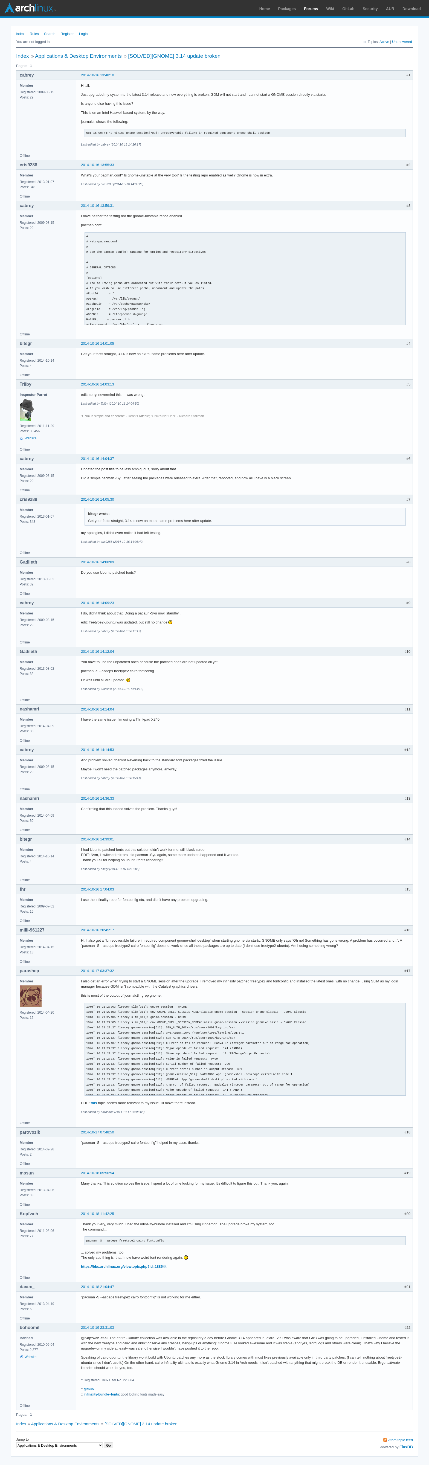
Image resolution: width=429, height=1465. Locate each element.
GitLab (348, 9)
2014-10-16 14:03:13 (97, 384)
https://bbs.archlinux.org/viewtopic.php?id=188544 (124, 1266)
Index (20, 34)
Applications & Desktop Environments (78, 56)
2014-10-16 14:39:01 (97, 839)
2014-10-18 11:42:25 (97, 1214)
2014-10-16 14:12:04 (97, 651)
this (94, 1103)
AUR (390, 9)
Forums (311, 9)
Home (264, 9)
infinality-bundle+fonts (101, 1394)
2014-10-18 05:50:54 (97, 1173)
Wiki (330, 9)
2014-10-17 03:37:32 (97, 971)
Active (384, 42)
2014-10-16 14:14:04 (97, 709)
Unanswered (402, 42)
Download (411, 9)
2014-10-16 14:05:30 (97, 499)
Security (370, 9)
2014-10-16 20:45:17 (97, 930)
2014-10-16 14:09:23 (97, 603)
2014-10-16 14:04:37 (97, 459)
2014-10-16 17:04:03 (97, 889)
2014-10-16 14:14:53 (97, 750)
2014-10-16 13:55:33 (97, 165)
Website (30, 438)
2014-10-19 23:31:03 (97, 1327)
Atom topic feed (400, 1440)
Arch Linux (30, 8)
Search (49, 34)
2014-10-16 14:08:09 (97, 562)
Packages (287, 9)
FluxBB (406, 1447)
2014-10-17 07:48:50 (97, 1132)
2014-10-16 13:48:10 (97, 75)
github (89, 1389)
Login (83, 34)
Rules (34, 34)
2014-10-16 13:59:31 (97, 206)
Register (67, 34)
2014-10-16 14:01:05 (97, 343)
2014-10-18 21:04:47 (97, 1287)
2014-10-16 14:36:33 (97, 798)
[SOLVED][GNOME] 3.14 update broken (174, 56)
